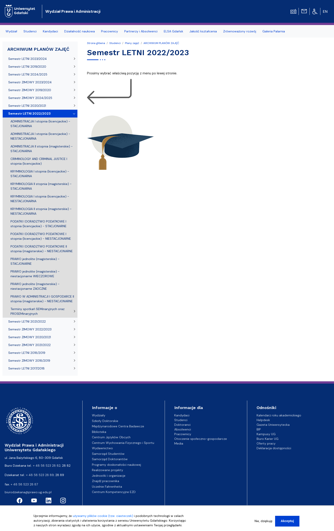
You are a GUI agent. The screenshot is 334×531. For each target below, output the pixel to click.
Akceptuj (287, 523)
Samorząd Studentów (108, 454)
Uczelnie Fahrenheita (107, 487)
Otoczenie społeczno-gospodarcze (200, 439)
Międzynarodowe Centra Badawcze (118, 426)
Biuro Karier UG (267, 439)
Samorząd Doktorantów (110, 459)
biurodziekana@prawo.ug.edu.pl (28, 492)
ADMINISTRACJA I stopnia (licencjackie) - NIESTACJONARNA (40, 136)
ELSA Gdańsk (173, 31)
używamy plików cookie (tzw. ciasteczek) (103, 518)
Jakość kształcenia (203, 31)
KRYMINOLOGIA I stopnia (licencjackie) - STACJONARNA (39, 173)
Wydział (11, 31)
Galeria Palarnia (273, 31)
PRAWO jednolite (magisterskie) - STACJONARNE (35, 261)
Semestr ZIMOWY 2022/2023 (30, 329)
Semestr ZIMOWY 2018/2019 (29, 361)
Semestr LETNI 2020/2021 (27, 106)
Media (178, 443)
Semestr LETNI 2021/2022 (27, 321)
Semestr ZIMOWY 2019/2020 (29, 90)
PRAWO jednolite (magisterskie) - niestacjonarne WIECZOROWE (35, 273)
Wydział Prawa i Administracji (72, 11)
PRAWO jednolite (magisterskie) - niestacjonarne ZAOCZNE (35, 286)
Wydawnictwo (102, 448)
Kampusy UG (266, 434)
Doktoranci (182, 425)
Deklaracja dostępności (274, 448)
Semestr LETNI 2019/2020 (27, 67)
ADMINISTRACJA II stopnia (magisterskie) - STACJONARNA (41, 148)
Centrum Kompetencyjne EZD (114, 492)
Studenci (30, 31)
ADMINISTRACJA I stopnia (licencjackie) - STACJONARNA (40, 123)
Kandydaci (50, 31)
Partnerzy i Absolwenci (141, 31)
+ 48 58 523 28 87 (24, 484)
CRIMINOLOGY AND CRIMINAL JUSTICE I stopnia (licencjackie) (38, 161)
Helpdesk (263, 420)
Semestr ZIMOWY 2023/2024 (30, 82)
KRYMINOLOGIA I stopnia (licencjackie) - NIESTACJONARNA (39, 198)
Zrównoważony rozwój (239, 31)
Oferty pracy (266, 443)
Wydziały (98, 415)
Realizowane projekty (107, 470)
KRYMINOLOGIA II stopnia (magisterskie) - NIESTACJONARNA (41, 211)
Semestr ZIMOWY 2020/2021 (29, 337)
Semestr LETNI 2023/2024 (27, 59)
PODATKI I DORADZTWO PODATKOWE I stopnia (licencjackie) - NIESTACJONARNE (40, 236)
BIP (259, 429)
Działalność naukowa (79, 31)
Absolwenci (182, 429)
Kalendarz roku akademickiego (279, 415)
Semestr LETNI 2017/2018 (26, 368)
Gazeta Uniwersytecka (273, 425)
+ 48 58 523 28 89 (40, 475)
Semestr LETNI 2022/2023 (29, 113)
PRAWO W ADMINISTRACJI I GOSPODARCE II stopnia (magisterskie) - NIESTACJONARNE (42, 298)
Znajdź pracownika (105, 481)
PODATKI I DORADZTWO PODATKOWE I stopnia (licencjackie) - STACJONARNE (38, 223)
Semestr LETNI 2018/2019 (26, 353)
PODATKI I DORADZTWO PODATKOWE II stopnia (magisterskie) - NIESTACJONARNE (41, 248)
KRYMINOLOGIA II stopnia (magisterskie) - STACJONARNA (41, 186)
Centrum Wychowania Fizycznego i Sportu (123, 443)
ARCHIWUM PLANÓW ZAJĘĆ (161, 43)
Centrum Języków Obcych (111, 437)
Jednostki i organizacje (108, 476)
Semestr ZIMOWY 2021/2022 (29, 345)
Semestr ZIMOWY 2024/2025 (30, 98)
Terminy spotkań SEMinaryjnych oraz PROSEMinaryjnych (37, 311)
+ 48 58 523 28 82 (46, 466)
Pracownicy (109, 31)
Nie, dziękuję (263, 523)
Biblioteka (99, 432)
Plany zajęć (132, 43)
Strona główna (96, 43)
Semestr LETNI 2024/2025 (27, 74)
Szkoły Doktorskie (105, 421)
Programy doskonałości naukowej (116, 465)
